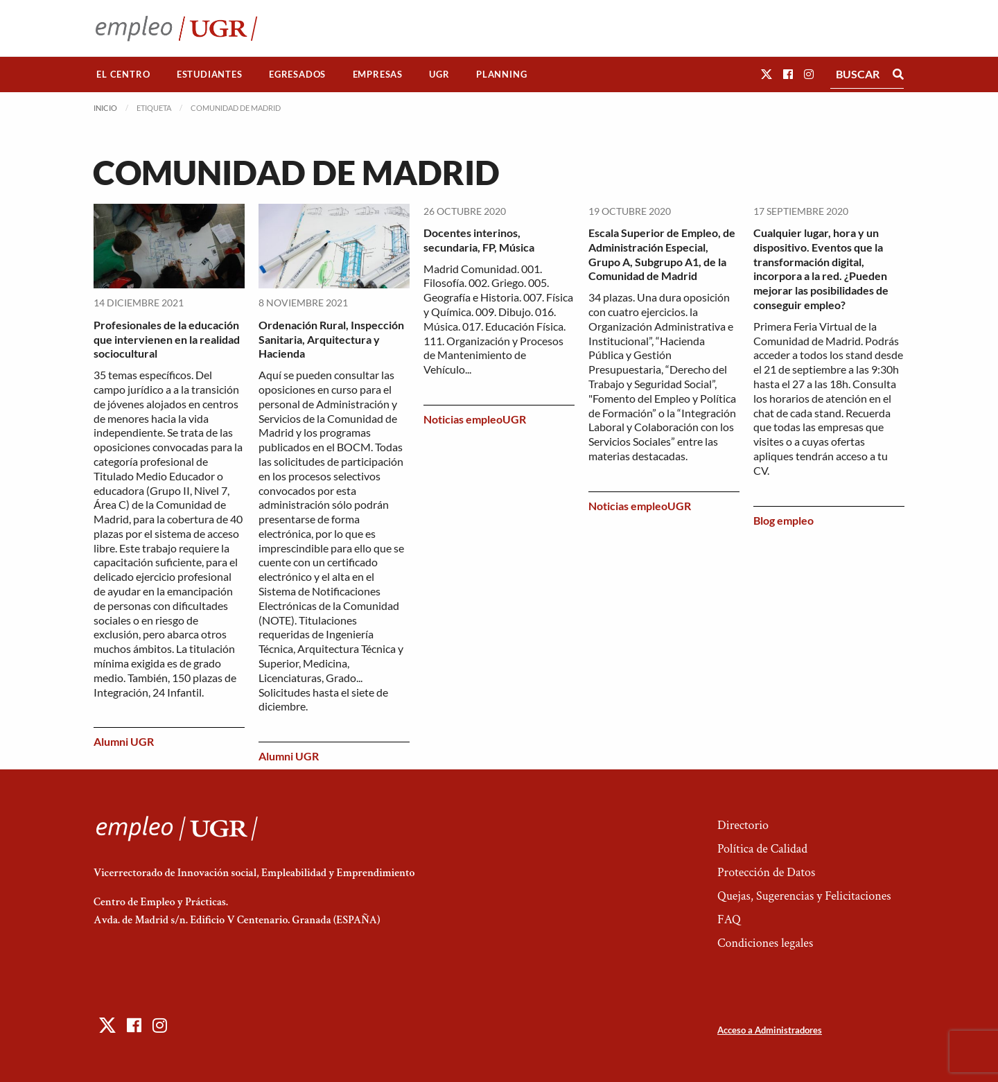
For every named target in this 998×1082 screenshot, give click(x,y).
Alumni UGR (124, 741)
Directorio (743, 825)
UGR (439, 74)
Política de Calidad (762, 849)
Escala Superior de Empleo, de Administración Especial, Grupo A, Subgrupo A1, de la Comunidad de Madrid (661, 254)
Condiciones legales (765, 943)
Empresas (378, 74)
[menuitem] (123, 74)
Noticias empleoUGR (474, 419)
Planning (501, 74)
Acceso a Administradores (769, 1030)
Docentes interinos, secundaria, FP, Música (478, 240)
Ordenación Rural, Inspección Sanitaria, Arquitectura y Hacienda (331, 339)
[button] (766, 73)
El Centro (123, 74)
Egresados (297, 74)
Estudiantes (210, 74)
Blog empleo (783, 520)
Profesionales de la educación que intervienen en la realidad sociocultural (167, 339)
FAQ (729, 919)
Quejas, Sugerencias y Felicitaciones (804, 896)
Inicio (105, 107)
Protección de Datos (766, 872)
